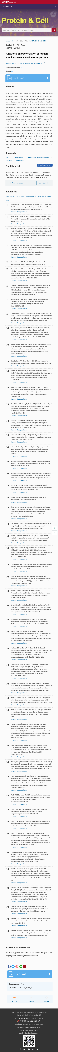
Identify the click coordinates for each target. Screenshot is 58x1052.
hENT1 (7, 158)
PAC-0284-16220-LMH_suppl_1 (20, 988)
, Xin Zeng (20, 63)
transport (8, 160)
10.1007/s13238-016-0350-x (38, 41)
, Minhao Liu (38, 63)
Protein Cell (8, 6)
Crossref (13, 212)
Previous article (16, 183)
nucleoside (19, 158)
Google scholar (22, 212)
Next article (43, 183)
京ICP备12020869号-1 (22, 1018)
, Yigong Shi (28, 63)
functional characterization (38, 158)
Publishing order (10, 196)
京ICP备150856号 (37, 1018)
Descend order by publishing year (26, 196)
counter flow (19, 160)
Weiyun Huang (10, 63)
